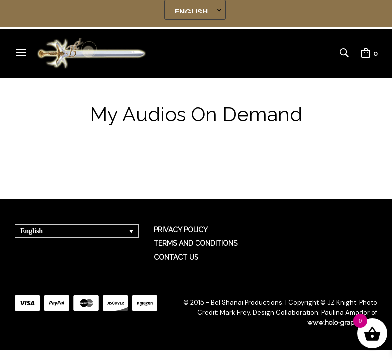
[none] (77, 231)
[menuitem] (77, 231)
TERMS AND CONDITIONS (195, 243)
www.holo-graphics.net (342, 322)
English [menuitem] (31, 231)
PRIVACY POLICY (181, 230)
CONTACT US (176, 257)
